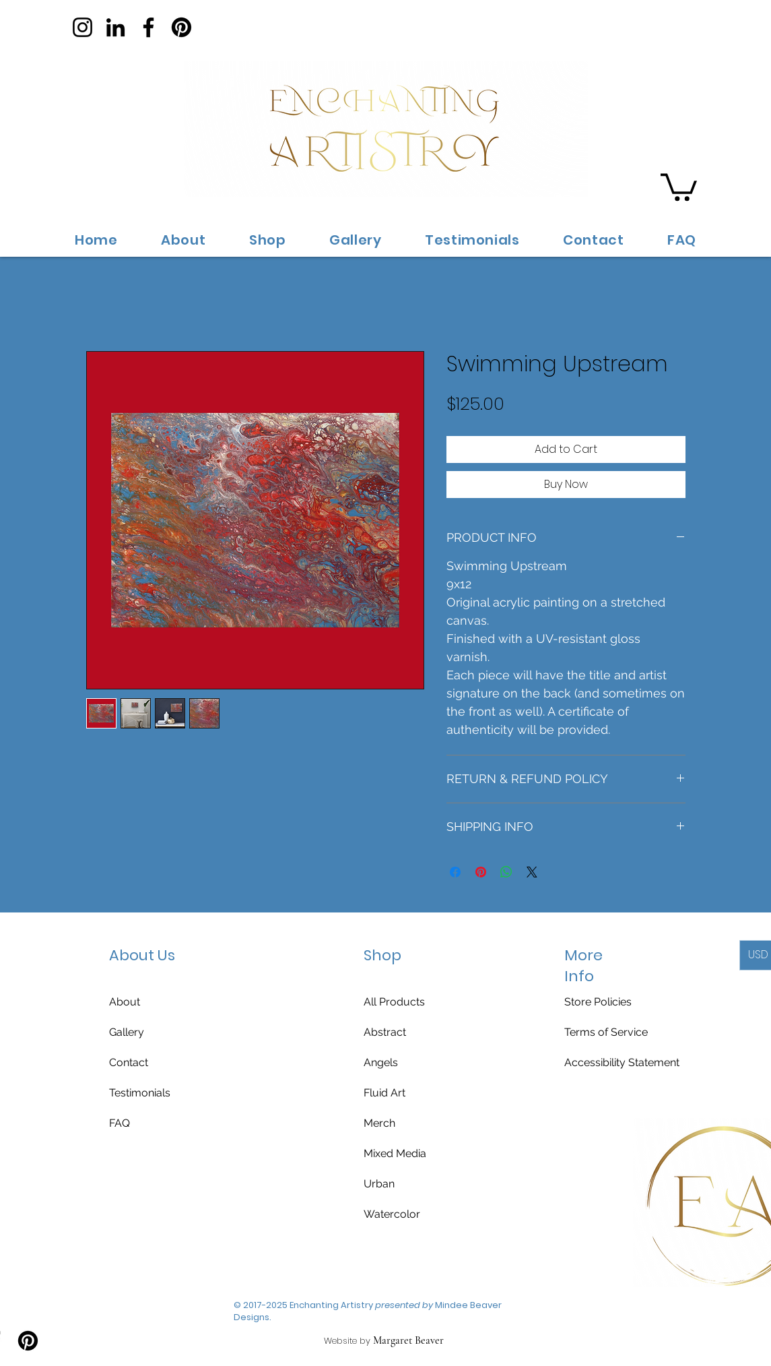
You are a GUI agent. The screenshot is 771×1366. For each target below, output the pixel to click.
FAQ (119, 1123)
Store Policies (598, 1001)
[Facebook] (148, 27)
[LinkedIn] (115, 27)
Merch (379, 1123)
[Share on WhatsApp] (506, 872)
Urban (379, 1183)
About (124, 1001)
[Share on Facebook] (455, 872)
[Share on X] (532, 872)
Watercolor (392, 1214)
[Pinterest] (181, 27)
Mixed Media (395, 1153)
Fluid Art (384, 1092)
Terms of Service (606, 1032)
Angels (381, 1062)
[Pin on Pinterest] (481, 872)
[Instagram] (82, 27)
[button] (679, 185)
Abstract (385, 1032)
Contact (128, 1062)
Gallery (126, 1032)
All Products (394, 1001)
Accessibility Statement (621, 1062)
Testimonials (139, 1092)
